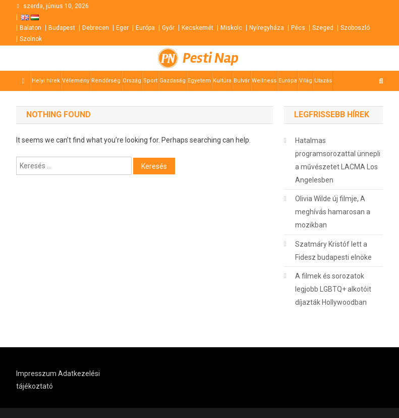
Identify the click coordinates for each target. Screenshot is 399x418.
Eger (122, 27)
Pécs (298, 27)
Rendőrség (106, 80)
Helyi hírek (46, 80)
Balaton (30, 27)
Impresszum (36, 373)
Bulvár (242, 80)
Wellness (264, 80)
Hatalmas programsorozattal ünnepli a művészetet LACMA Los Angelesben (337, 160)
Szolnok (31, 38)
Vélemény (75, 80)
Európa (145, 27)
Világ (305, 80)
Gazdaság (172, 80)
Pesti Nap (211, 58)
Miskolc (231, 27)
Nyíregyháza (266, 27)
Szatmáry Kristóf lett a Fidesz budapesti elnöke (333, 250)
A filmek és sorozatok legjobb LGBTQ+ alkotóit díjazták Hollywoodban (333, 289)
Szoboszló (355, 27)
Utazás (323, 80)
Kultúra (222, 80)
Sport (150, 80)
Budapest (61, 27)
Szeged (322, 27)
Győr (168, 27)
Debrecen (95, 27)
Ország (132, 80)
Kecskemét (197, 27)
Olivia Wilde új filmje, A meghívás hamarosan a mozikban (332, 212)
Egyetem (199, 80)
